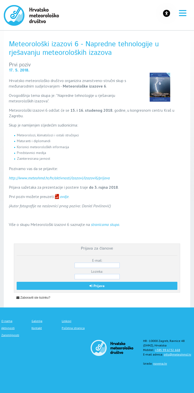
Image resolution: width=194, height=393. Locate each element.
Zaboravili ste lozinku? (33, 297)
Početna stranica (73, 328)
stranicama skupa (105, 224)
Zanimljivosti (10, 335)
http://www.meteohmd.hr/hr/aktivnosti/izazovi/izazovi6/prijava (59, 177)
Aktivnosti (8, 328)
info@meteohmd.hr (177, 354)
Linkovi (66, 321)
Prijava (97, 286)
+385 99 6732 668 (167, 350)
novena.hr (160, 363)
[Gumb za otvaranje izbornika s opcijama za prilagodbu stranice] (166, 13)
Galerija (36, 321)
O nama (6, 321)
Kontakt (36, 328)
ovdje (64, 196)
